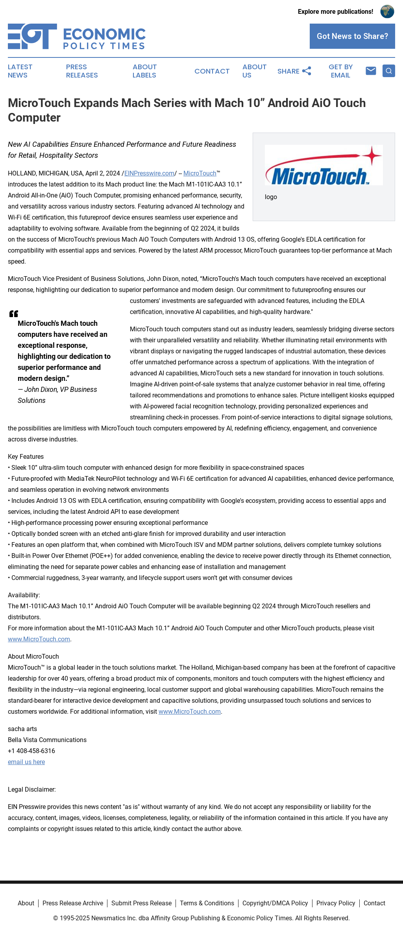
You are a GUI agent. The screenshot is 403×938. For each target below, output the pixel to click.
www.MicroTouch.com (39, 639)
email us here (26, 762)
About (26, 903)
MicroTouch (199, 173)
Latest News (20, 71)
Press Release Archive (73, 903)
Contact (212, 71)
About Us (254, 71)
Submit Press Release (141, 903)
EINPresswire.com (149, 173)
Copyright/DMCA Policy (275, 903)
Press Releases (82, 71)
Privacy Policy (335, 903)
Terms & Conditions (207, 903)
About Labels (145, 71)
